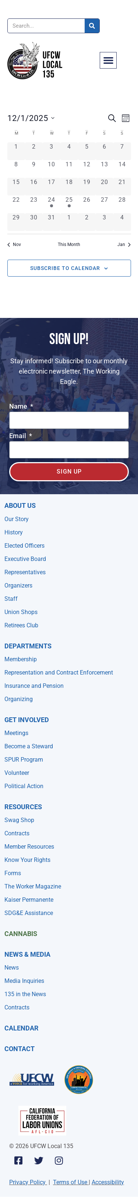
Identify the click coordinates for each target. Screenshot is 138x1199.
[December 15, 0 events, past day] (16, 186)
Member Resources (29, 846)
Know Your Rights (27, 859)
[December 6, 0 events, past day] (104, 151)
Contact (19, 1049)
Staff (11, 598)
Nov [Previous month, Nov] (14, 244)
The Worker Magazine (32, 886)
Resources (23, 807)
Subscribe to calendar (65, 268)
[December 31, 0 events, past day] (51, 222)
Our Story (16, 519)
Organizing (18, 699)
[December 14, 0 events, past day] (122, 169)
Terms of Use (70, 1182)
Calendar (21, 1028)
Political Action (23, 786)
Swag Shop (19, 820)
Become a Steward (28, 746)
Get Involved (26, 720)
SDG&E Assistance (28, 912)
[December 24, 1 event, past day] (51, 204)
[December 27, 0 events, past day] (104, 204)
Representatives (25, 572)
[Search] (92, 26)
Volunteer (16, 772)
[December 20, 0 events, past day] (104, 186)
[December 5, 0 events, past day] (87, 151)
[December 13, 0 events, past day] (104, 169)
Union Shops (21, 612)
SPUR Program (23, 759)
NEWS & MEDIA (27, 954)
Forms (12, 873)
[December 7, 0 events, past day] (122, 151)
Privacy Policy (27, 1182)
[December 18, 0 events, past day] (69, 186)
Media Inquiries (24, 980)
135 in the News (25, 994)
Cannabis (20, 934)
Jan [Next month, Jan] (124, 244)
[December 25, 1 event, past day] (69, 204)
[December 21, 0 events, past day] (122, 186)
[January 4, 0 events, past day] (122, 222)
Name (19, 406)
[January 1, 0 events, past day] (69, 222)
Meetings (16, 733)
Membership (20, 659)
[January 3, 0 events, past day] (104, 222)
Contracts (16, 833)
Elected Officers (24, 545)
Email (18, 436)
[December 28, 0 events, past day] (122, 204)
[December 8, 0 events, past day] (16, 169)
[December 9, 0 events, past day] (34, 169)
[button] (108, 60)
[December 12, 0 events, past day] (87, 169)
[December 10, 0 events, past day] (51, 169)
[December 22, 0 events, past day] (16, 204)
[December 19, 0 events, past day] (87, 186)
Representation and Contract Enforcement (58, 672)
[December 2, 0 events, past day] (34, 151)
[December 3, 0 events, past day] (51, 151)
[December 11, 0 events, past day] (69, 169)
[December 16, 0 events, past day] (34, 186)
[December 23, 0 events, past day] (34, 204)
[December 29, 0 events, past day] (16, 222)
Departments (28, 646)
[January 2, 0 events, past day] (87, 222)
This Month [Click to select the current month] (69, 244)
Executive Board (25, 558)
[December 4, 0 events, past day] (69, 151)
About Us (20, 505)
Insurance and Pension (34, 685)
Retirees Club (21, 625)
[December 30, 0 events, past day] (34, 222)
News (11, 967)
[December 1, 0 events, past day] (16, 151)
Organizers (18, 585)
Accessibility (108, 1182)
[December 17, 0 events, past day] (51, 186)
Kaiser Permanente (28, 899)
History (13, 532)
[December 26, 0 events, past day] (87, 204)
